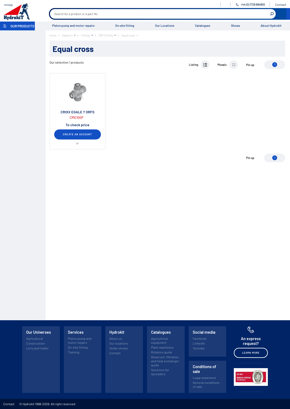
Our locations (118, 343)
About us (115, 338)
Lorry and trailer (37, 348)
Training (73, 352)
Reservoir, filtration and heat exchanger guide (165, 361)
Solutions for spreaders (160, 372)
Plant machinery (162, 347)
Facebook (199, 338)
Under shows (118, 348)
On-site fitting (124, 25)
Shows (235, 25)
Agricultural (34, 338)
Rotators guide (161, 352)
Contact (280, 4)
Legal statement (204, 378)
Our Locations (164, 25)
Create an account (77, 134)
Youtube (199, 348)
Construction (35, 343)
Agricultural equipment (159, 340)
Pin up (250, 65)
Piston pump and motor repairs (73, 25)
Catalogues (202, 25)
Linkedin (199, 343)
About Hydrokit (271, 25)
